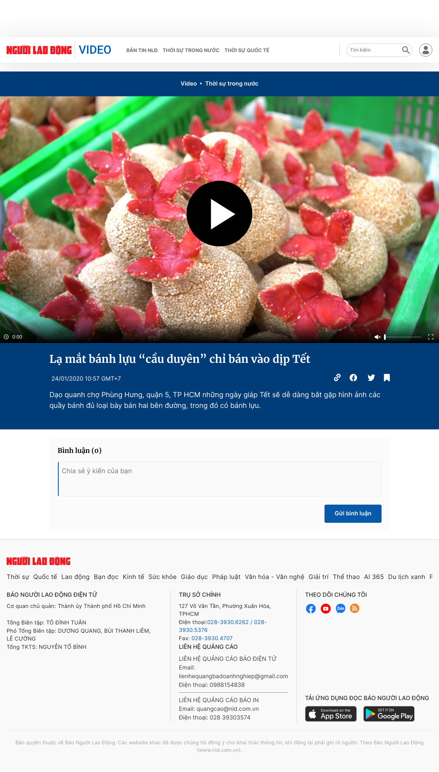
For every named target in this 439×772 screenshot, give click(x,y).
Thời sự (18, 577)
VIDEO (95, 50)
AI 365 (374, 577)
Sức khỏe (162, 577)
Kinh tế (133, 577)
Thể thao (346, 577)
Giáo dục (194, 577)
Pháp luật (226, 577)
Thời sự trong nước (191, 50)
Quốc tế (45, 577)
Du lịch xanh (406, 577)
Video (189, 83)
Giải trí (318, 577)
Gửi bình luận (352, 513)
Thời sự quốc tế (247, 50)
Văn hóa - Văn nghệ (274, 577)
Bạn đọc (106, 577)
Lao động (75, 577)
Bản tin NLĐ (142, 50)
